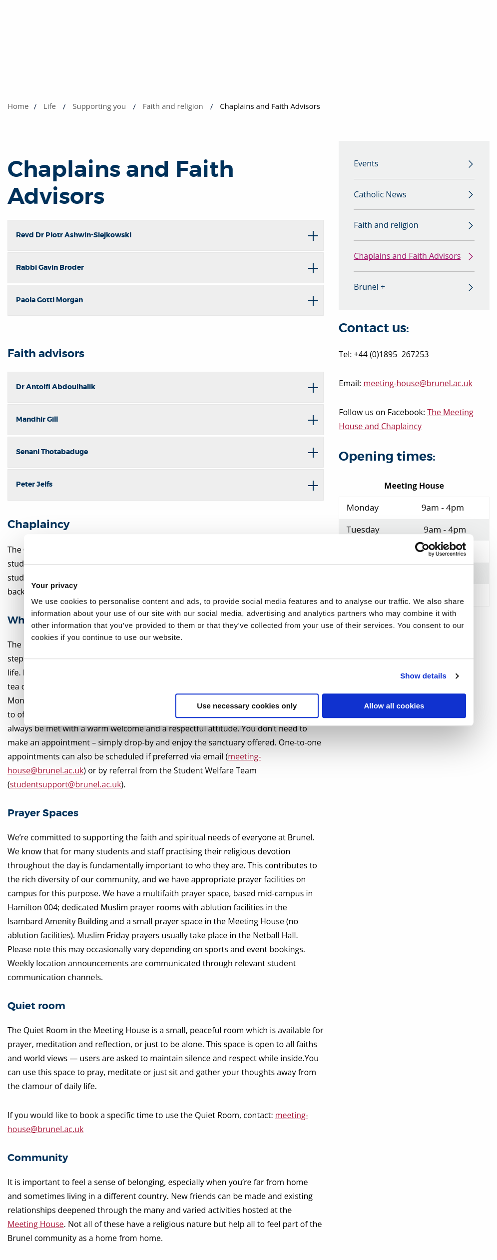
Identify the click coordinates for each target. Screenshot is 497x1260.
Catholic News (380, 195)
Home (17, 106)
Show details (423, 675)
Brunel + (369, 289)
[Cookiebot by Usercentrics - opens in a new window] (422, 549)
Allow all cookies (394, 705)
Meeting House (35, 1224)
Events (366, 163)
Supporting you (99, 106)
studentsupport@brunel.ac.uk (65, 784)
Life (49, 106)
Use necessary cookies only (247, 705)
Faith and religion (173, 106)
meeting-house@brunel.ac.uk (418, 386)
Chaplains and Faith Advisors (407, 258)
